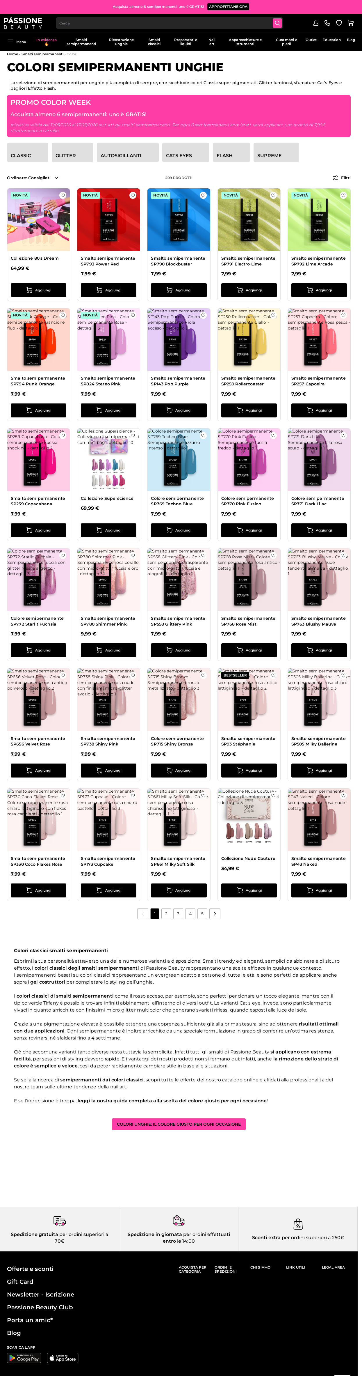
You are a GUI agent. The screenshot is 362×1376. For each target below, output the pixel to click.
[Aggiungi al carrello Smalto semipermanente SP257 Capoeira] (319, 410)
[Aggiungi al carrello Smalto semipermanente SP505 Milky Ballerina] (319, 771)
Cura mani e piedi (286, 42)
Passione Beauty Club (40, 1307)
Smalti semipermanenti (81, 42)
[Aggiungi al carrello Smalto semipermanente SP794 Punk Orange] (38, 410)
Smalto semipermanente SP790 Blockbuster (178, 261)
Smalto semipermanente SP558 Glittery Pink (178, 621)
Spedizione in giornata (155, 1234)
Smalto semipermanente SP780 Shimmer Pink (108, 621)
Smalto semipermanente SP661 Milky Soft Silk (178, 861)
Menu (16, 41)
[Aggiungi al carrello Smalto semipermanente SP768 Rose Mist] (249, 650)
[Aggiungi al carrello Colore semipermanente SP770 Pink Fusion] (249, 530)
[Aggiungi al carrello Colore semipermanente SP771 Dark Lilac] (319, 530)
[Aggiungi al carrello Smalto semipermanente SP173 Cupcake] (108, 890)
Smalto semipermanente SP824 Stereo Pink (108, 381)
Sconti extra (266, 1237)
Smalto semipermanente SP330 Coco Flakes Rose (38, 861)
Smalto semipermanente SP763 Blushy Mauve (318, 621)
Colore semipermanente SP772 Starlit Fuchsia (37, 621)
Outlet (311, 40)
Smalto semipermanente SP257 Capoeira (318, 381)
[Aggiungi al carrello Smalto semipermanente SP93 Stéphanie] (249, 771)
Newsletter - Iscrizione (40, 1294)
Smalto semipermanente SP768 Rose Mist (248, 621)
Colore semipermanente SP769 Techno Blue (177, 501)
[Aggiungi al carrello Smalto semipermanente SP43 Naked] (319, 890)
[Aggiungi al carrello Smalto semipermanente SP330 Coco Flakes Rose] (38, 890)
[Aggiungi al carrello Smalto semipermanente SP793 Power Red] (108, 290)
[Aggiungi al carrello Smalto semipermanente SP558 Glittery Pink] (178, 650)
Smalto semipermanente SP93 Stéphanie (248, 741)
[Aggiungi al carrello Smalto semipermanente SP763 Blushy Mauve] (319, 650)
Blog (351, 40)
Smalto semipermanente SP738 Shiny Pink (108, 741)
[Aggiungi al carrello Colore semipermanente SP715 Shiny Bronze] (178, 771)
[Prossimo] (214, 913)
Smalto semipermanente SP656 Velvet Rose (38, 741)
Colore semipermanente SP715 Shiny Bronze (177, 741)
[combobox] (173, 22)
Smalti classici (154, 42)
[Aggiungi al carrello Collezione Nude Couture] (249, 890)
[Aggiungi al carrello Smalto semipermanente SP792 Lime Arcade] (319, 290)
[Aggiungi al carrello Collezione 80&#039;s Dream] (38, 290)
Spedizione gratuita (34, 1234)
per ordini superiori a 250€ (312, 1237)
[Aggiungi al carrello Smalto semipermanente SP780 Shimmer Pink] (108, 650)
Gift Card (20, 1281)
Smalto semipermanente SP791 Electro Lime (248, 261)
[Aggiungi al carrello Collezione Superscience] (108, 530)
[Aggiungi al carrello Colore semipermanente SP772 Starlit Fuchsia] (38, 650)
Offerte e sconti (30, 1268)
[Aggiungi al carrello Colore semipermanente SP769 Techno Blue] (178, 530)
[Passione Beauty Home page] (26, 22)
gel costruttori (47, 982)
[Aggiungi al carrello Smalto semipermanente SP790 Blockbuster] (178, 290)
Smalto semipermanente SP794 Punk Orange (38, 381)
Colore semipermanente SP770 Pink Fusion (247, 501)
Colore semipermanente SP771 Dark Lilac (317, 501)
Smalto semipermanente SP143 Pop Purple (178, 381)
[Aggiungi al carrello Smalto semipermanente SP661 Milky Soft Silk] (178, 890)
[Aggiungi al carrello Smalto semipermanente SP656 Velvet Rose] (38, 771)
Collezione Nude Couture (248, 858)
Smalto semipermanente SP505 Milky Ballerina (318, 741)
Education (331, 40)
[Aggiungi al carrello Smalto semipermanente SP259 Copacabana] (38, 530)
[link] (142, 913)
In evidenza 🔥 (46, 42)
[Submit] (282, 22)
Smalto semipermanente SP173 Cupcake (108, 861)
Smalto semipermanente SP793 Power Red (108, 261)
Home (12, 54)
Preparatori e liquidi (185, 42)
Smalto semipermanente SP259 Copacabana (38, 501)
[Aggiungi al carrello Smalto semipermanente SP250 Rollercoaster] (249, 410)
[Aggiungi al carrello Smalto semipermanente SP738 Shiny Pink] (108, 771)
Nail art (211, 42)
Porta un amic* (30, 1320)
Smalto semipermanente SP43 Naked (318, 861)
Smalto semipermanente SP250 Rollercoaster (248, 381)
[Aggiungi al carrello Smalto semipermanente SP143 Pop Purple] (178, 410)
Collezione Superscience (107, 498)
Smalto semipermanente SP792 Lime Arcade (318, 261)
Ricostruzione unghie (121, 42)
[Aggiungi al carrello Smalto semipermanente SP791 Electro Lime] (249, 290)
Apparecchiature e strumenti (245, 42)
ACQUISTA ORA (263, 5)
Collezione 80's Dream (35, 258)
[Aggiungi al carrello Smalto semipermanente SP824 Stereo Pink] (108, 410)
